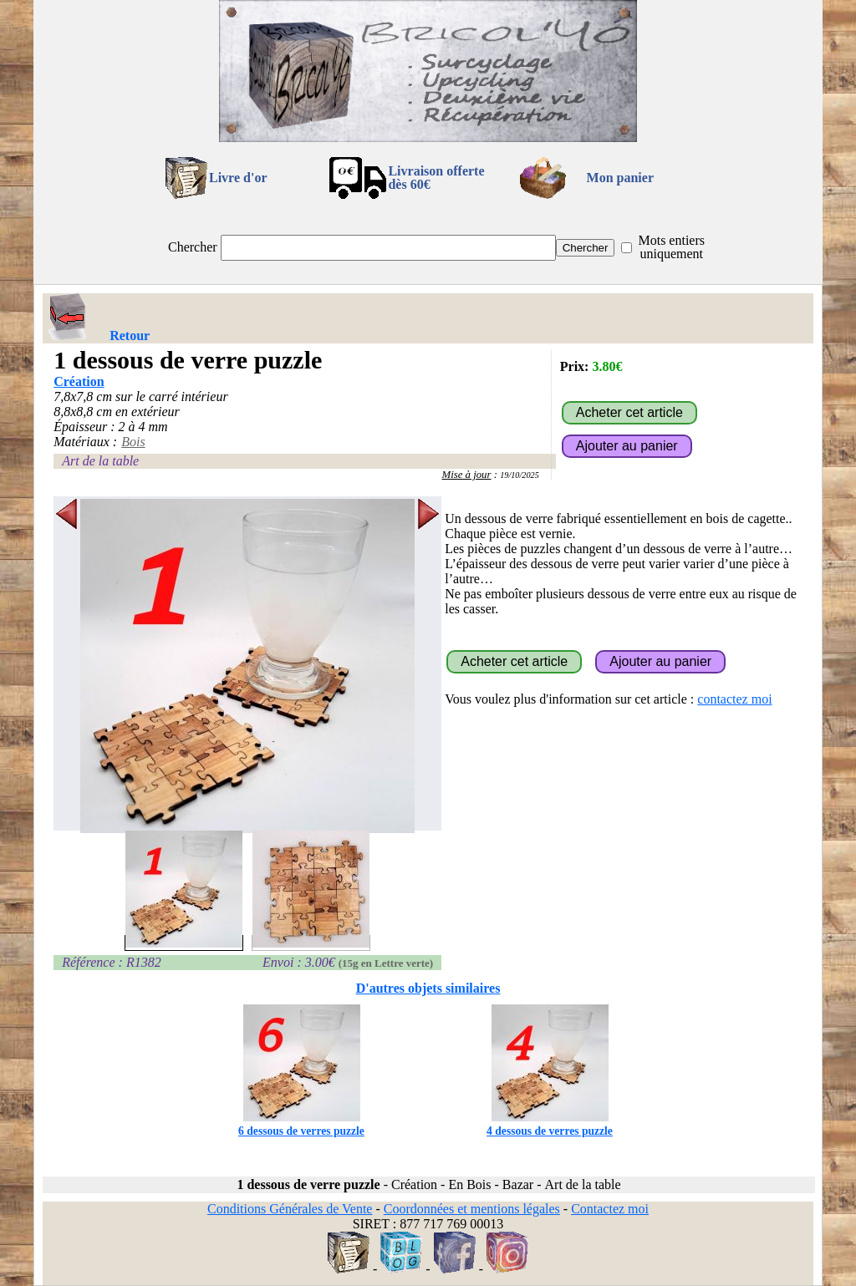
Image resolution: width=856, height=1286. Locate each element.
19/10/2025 (519, 475)
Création (79, 381)
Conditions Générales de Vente (289, 1209)
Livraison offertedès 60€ (436, 177)
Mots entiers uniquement (671, 247)
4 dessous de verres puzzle (550, 1124)
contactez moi (734, 699)
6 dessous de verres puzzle (301, 1124)
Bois (133, 442)
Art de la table (100, 461)
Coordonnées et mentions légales (472, 1209)
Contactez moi (610, 1209)
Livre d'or (238, 177)
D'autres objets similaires (428, 988)
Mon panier (620, 177)
